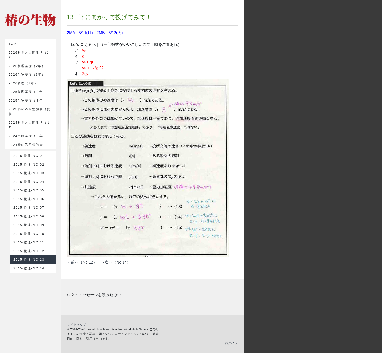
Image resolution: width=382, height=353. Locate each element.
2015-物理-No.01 (28, 155)
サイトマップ (76, 324)
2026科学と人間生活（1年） (29, 55)
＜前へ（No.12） (82, 262)
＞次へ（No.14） (116, 262)
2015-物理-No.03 (28, 173)
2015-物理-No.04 (28, 182)
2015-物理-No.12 (28, 251)
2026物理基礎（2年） (27, 66)
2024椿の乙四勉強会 (26, 145)
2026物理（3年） (23, 83)
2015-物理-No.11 (28, 242)
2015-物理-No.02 (28, 164)
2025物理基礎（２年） (28, 92)
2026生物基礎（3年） (27, 74)
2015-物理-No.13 (28, 259)
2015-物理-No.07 (28, 207)
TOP (13, 44)
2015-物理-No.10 (28, 233)
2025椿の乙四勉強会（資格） (29, 111)
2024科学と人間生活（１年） (29, 125)
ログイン (231, 343)
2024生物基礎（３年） (28, 136)
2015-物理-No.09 (28, 225)
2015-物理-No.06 (28, 199)
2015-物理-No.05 (28, 190)
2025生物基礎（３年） (28, 100)
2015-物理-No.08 (28, 216)
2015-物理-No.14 (28, 268)
